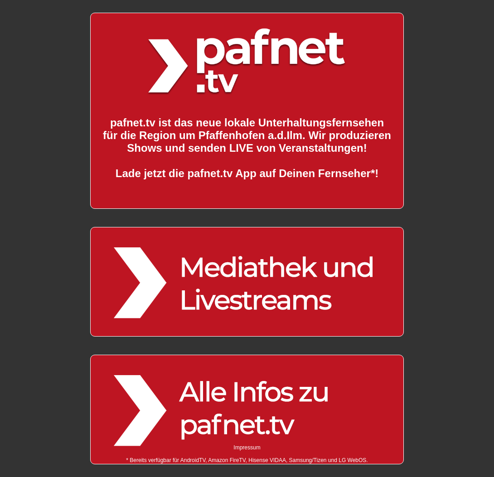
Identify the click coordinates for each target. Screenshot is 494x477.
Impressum (246, 447)
